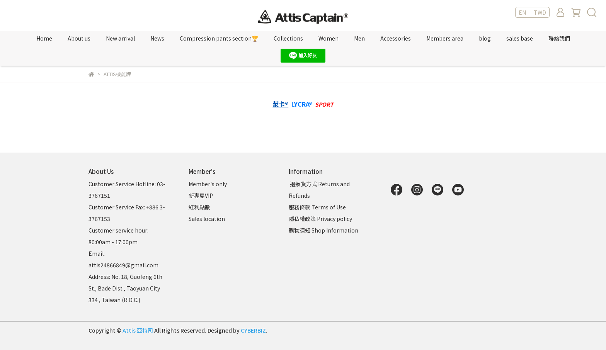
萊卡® (280, 104)
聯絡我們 (559, 38)
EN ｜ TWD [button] (532, 12)
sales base (519, 38)
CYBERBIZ (253, 330)
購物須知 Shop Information (324, 230)
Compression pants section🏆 (219, 38)
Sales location (207, 219)
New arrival (120, 38)
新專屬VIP (201, 195)
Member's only (208, 184)
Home (44, 38)
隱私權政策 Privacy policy (320, 219)
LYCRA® (301, 104)
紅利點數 (199, 207)
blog (485, 38)
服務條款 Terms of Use (317, 207)
